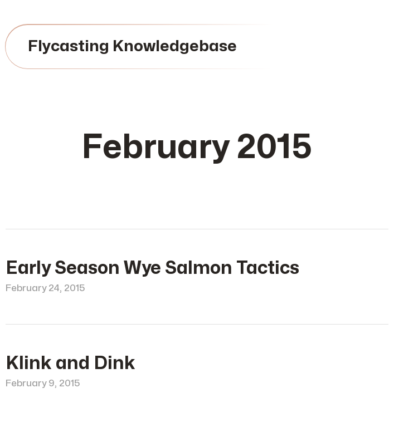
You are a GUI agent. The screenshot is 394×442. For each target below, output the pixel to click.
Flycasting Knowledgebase (132, 46)
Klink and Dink (70, 363)
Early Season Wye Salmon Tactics (152, 268)
